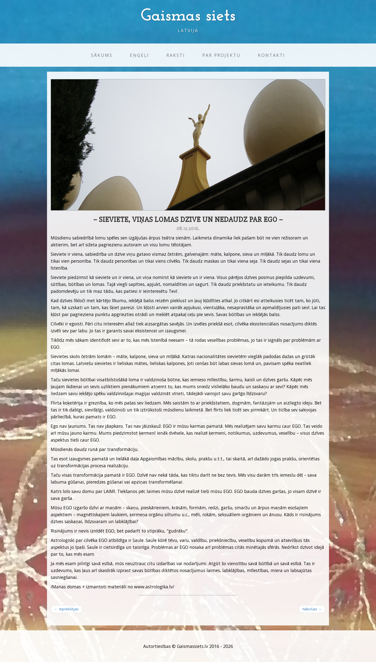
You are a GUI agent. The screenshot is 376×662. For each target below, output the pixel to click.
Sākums (102, 55)
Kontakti (271, 55)
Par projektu (221, 55)
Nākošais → (312, 609)
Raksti (175, 55)
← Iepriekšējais (66, 609)
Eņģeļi (139, 55)
